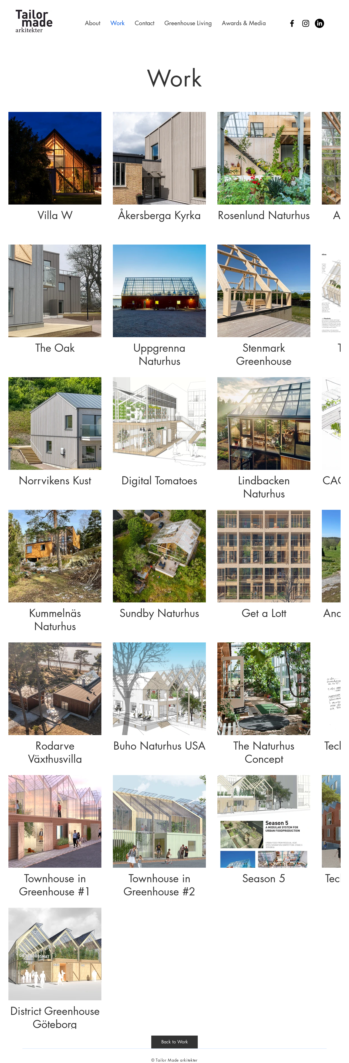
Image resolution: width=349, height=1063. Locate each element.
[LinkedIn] (319, 23)
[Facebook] (292, 23)
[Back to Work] (174, 1042)
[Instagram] (305, 23)
